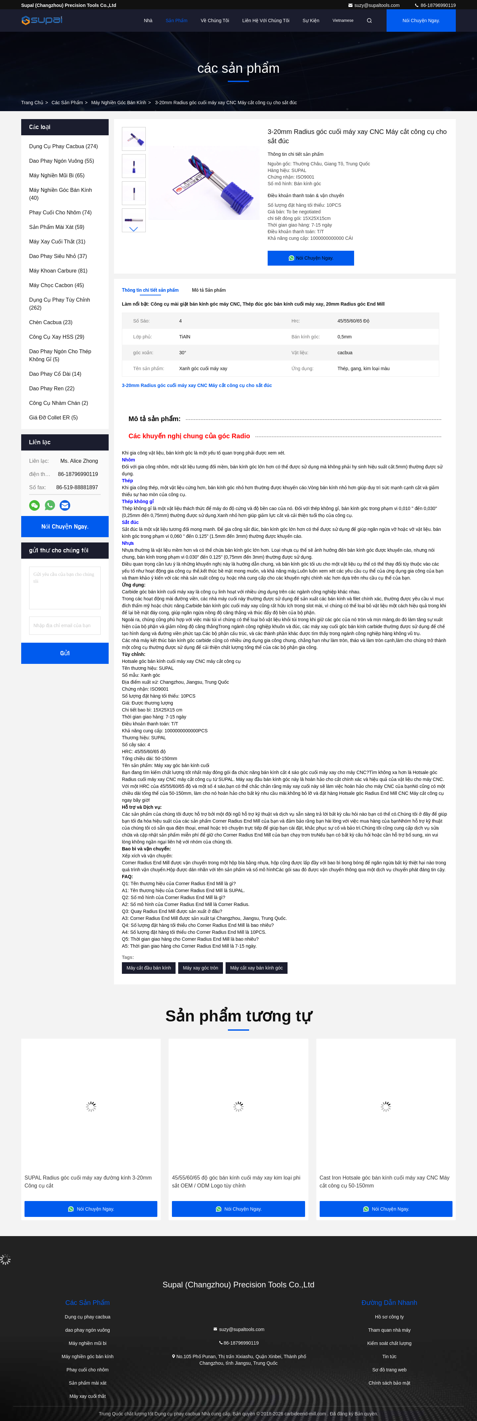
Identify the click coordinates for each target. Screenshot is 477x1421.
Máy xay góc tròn (200, 967)
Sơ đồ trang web (389, 1369)
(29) (56, 337)
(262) (59, 304)
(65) (56, 175)
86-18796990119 (435, 5)
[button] (134, 229)
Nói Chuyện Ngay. (421, 20)
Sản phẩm (176, 20)
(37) (58, 256)
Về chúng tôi (215, 20)
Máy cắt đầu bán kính (149, 967)
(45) (56, 285)
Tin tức (389, 1356)
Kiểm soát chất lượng (389, 1343)
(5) (60, 355)
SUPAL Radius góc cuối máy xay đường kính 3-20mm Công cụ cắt (88, 1181)
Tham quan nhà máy (389, 1330)
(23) (51, 322)
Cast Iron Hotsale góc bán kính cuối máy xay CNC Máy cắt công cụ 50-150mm (385, 1181)
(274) (63, 146)
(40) (60, 194)
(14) (55, 374)
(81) (58, 271)
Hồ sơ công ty (389, 1316)
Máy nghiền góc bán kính (118, 102)
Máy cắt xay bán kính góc (256, 967)
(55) (61, 161)
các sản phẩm (67, 102)
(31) (57, 241)
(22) (52, 388)
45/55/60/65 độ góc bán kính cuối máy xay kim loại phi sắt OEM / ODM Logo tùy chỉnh (236, 1181)
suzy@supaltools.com (374, 5)
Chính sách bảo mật (389, 1383)
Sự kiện (311, 20)
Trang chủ (32, 102)
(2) (58, 403)
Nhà (148, 20)
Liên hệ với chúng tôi (266, 20)
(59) (56, 227)
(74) (60, 212)
